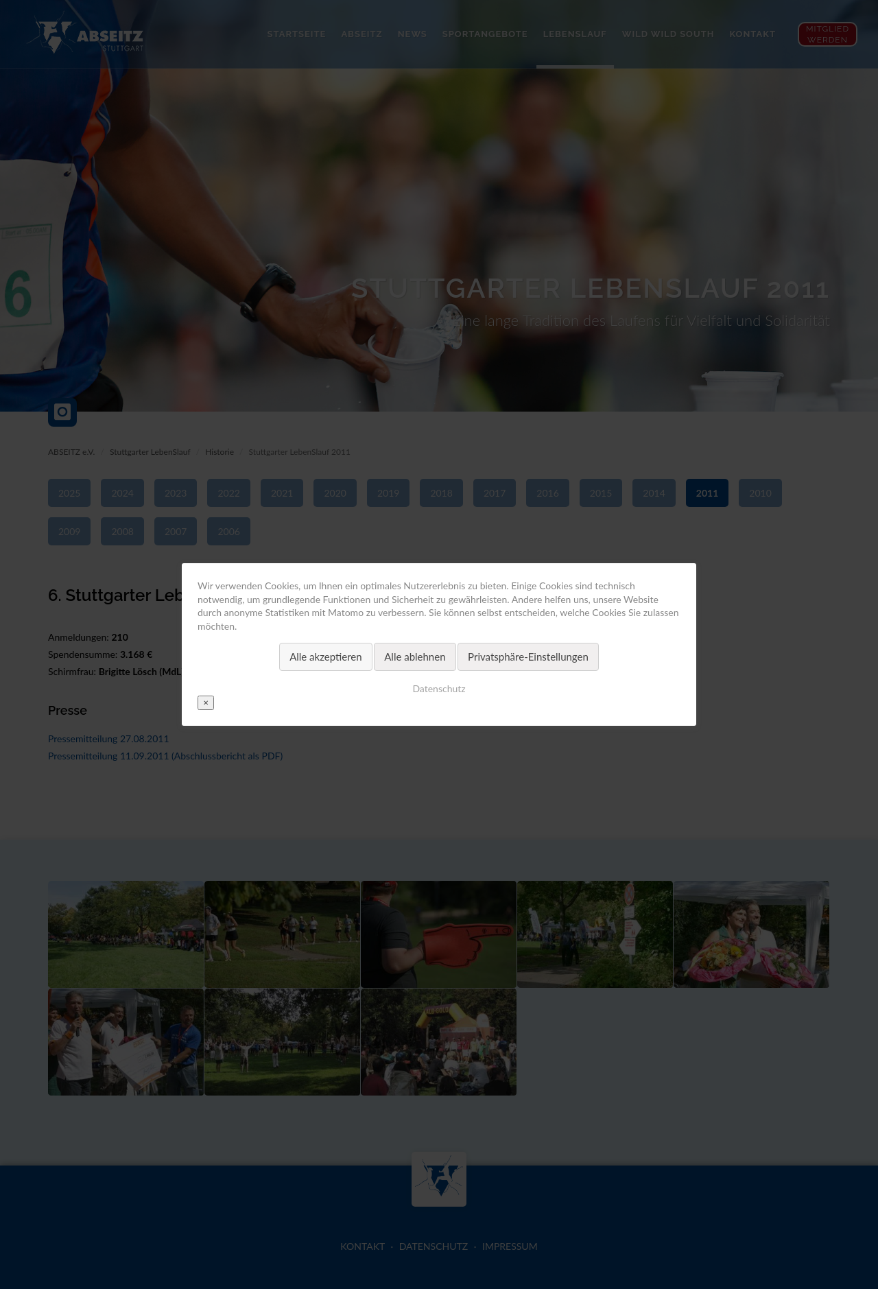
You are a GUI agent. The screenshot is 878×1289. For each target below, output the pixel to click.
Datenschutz (438, 688)
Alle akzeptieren (325, 656)
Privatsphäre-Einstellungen (528, 656)
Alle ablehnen (414, 656)
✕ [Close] (206, 702)
